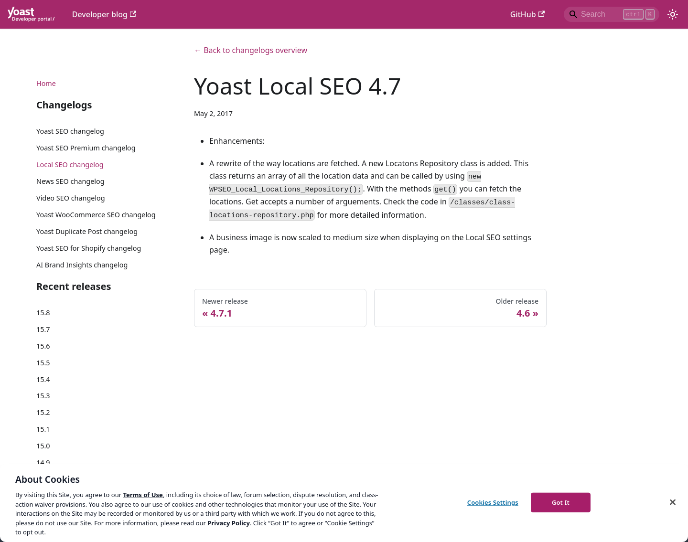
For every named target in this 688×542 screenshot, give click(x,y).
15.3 (43, 395)
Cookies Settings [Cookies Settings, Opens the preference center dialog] (492, 502)
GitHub (527, 14)
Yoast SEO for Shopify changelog (88, 248)
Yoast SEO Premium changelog (86, 147)
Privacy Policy (228, 523)
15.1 (43, 429)
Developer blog (104, 14)
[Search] (611, 14)
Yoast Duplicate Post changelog (87, 231)
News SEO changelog (70, 181)
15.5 (43, 362)
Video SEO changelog (70, 197)
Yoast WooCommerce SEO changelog (96, 214)
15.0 (43, 445)
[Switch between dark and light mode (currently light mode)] (672, 14)
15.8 (43, 312)
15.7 (43, 329)
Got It (561, 502)
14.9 (43, 462)
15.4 (43, 379)
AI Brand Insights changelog (82, 264)
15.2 (43, 412)
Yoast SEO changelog (70, 131)
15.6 (43, 346)
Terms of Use (142, 494)
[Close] (672, 501)
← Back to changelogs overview (250, 50)
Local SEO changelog (70, 164)
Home (46, 83)
